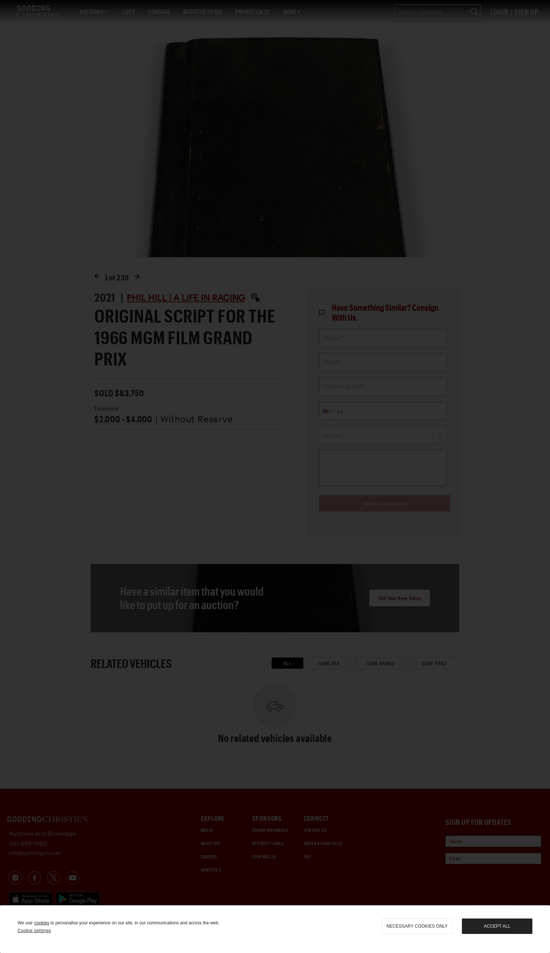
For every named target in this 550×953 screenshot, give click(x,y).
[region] (275, 929)
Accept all (497, 926)
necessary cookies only (417, 926)
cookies (41, 922)
